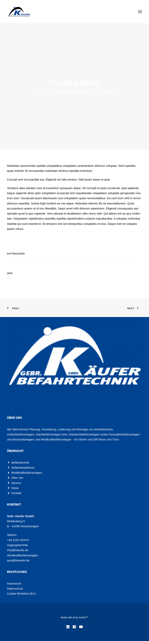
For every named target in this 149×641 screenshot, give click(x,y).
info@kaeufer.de (17, 550)
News (15, 488)
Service (16, 483)
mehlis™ (83, 617)
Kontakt (16, 493)
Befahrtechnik (20, 462)
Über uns (17, 477)
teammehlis (108, 91)
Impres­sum (14, 583)
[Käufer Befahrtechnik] (19, 11)
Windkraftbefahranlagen (74, 91)
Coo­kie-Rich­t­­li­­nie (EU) (21, 593)
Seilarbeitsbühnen (23, 467)
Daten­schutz (15, 588)
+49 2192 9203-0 (18, 540)
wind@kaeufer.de (18, 560)
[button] (140, 11)
